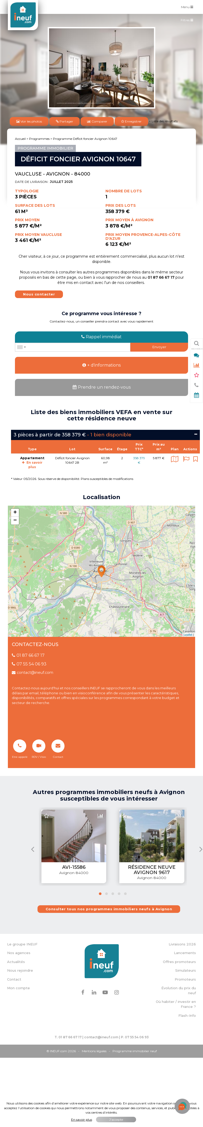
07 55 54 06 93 (29, 664)
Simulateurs (185, 970)
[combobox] (21, 347)
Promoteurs (185, 979)
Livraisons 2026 (182, 944)
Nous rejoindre (20, 970)
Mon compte (18, 988)
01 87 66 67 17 (28, 655)
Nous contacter (39, 294)
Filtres (188, 21)
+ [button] (15, 513)
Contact (14, 979)
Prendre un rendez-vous (102, 387)
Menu (188, 6)
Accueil (20, 139)
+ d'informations (101, 365)
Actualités (16, 962)
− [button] (15, 521)
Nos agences (18, 953)
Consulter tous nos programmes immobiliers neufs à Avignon (109, 909)
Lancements (185, 953)
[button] (100, 893)
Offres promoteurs (179, 962)
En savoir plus (81, 1119)
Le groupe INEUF (22, 944)
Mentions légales (94, 1051)
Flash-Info (187, 1015)
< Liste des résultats (163, 121)
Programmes (39, 139)
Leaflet (188, 634)
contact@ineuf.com (32, 672)
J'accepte (116, 1119)
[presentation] (32, 849)
